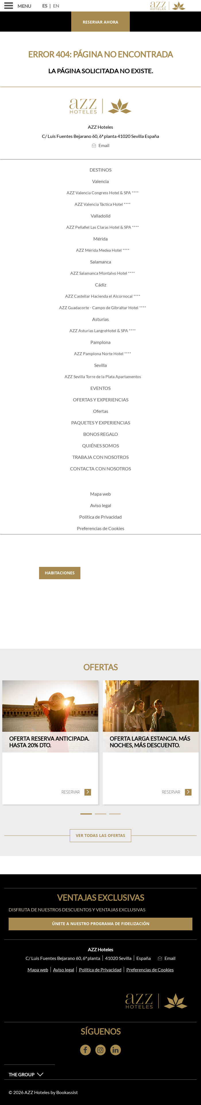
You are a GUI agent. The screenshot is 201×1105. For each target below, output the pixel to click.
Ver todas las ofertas (100, 835)
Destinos (100, 169)
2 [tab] (100, 814)
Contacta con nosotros (100, 468)
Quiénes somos (100, 445)
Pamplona (100, 342)
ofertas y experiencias (100, 399)
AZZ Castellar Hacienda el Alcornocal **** (102, 296)
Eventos (100, 388)
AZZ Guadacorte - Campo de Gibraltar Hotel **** (102, 307)
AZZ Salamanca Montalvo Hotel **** (102, 273)
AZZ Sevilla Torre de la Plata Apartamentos (103, 376)
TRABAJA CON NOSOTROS (100, 457)
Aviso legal (100, 505)
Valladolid (101, 215)
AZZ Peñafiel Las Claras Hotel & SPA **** (102, 227)
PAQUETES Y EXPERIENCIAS (100, 422)
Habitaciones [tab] (60, 573)
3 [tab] (115, 814)
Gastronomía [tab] (106, 573)
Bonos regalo (100, 434)
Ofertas (100, 411)
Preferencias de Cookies (100, 528)
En (56, 5)
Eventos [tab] (147, 573)
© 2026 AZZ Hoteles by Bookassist (43, 1092)
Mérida (100, 238)
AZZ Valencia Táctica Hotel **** (103, 204)
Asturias (100, 319)
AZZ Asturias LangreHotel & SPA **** (102, 330)
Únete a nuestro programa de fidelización (100, 924)
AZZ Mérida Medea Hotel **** (103, 250)
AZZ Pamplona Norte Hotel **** (102, 353)
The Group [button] (26, 1074)
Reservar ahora (100, 22)
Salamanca (100, 261)
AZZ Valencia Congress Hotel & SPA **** (103, 192)
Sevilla (100, 365)
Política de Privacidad (100, 516)
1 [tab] (86, 814)
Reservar (76, 792)
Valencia (100, 181)
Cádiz (100, 284)
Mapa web (100, 493)
